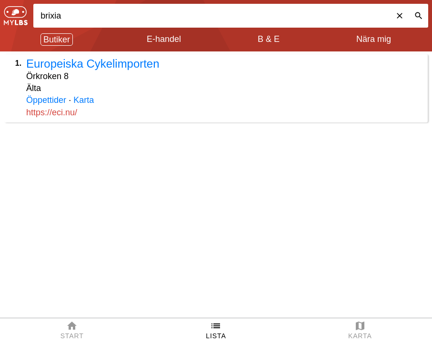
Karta (83, 100)
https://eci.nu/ (51, 112)
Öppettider (46, 100)
